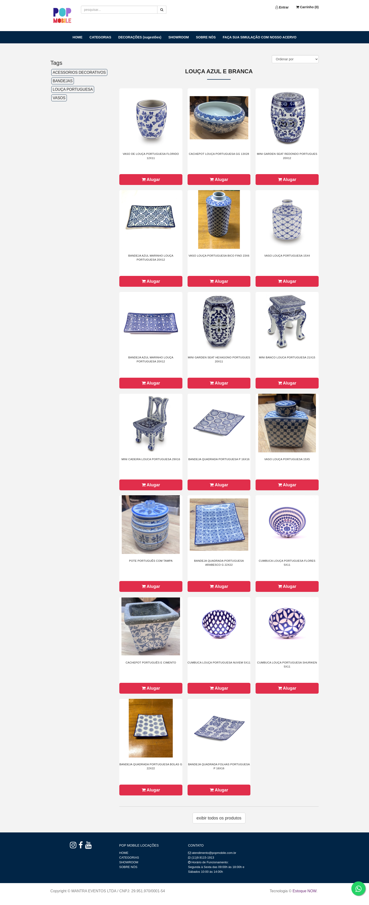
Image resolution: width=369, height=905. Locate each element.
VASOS (59, 98)
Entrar (282, 7)
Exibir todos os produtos (219, 818)
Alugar (151, 179)
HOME (77, 37)
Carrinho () (307, 7)
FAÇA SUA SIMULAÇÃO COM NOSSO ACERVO (260, 37)
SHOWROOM (178, 37)
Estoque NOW (304, 891)
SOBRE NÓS (206, 37)
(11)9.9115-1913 (203, 857)
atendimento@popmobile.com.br (214, 853)
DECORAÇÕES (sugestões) (139, 37)
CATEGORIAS (100, 37)
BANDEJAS (62, 81)
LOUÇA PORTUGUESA (73, 89)
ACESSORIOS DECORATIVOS (79, 72)
